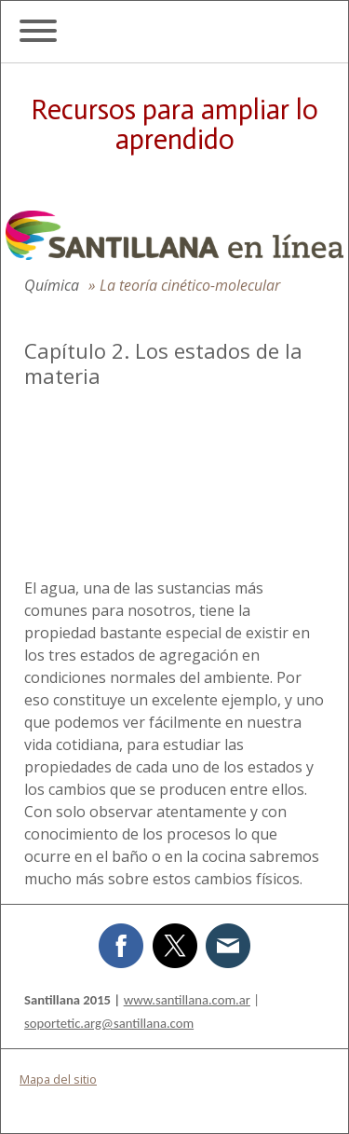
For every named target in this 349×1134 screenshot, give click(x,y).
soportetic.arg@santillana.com (109, 1023)
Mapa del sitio (58, 1079)
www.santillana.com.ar (187, 999)
